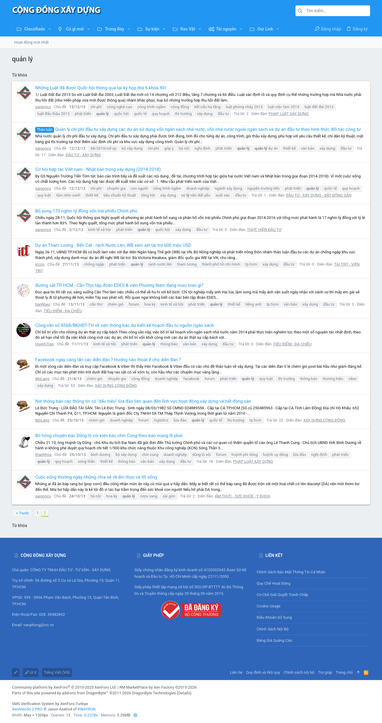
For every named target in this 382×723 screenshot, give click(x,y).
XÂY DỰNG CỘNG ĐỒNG (116, 385)
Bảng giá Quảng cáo (274, 640)
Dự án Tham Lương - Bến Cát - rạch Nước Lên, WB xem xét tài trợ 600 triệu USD (113, 245)
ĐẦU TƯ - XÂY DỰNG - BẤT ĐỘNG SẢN (318, 195)
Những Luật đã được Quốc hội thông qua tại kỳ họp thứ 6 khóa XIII (100, 88)
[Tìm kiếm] (332, 10)
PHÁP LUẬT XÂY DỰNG (289, 113)
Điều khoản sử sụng (274, 617)
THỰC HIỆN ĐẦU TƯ (264, 229)
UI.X (31, 672)
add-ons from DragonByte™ (85, 693)
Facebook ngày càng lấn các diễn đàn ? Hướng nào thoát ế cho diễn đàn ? (108, 359)
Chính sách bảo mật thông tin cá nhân (313, 572)
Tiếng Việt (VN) (57, 672)
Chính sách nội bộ (273, 629)
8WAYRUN (87, 709)
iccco (39, 264)
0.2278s (91, 715)
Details (184, 693)
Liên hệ (236, 672)
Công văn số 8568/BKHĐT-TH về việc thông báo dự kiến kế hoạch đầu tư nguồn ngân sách (124, 325)
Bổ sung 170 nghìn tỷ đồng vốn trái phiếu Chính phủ (86, 211)
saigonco (43, 107)
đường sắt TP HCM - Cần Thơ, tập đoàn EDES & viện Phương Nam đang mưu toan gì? (119, 285)
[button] (50, 29)
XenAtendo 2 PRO (27, 709)
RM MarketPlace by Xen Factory (158, 687)
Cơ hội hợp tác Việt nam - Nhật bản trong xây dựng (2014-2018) (98, 169)
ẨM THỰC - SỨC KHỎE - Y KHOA (242, 496)
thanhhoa (43, 454)
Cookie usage (269, 606)
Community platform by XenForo (64, 687)
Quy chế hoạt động (313, 583)
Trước (24, 513)
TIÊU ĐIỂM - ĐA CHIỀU (63, 311)
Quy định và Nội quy (263, 672)
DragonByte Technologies (154, 693)
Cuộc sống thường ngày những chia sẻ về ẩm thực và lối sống (96, 477)
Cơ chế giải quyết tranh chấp (282, 594)
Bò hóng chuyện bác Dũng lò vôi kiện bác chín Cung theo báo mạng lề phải (108, 435)
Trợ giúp (325, 672)
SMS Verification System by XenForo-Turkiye (50, 703)
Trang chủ (344, 672)
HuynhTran (44, 344)
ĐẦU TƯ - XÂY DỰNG (83, 155)
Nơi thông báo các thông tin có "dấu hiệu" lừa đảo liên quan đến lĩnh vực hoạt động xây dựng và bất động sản (143, 401)
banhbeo (42, 304)
